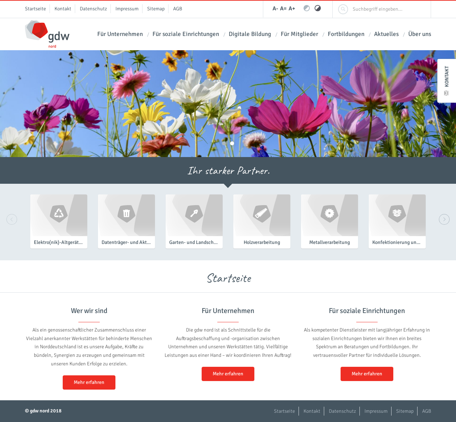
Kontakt (447, 80)
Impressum (127, 9)
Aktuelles (386, 34)
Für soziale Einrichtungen (185, 34)
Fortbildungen (346, 34)
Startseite (35, 9)
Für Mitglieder (299, 34)
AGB (177, 9)
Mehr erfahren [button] (89, 382)
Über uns (419, 34)
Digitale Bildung (250, 34)
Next (444, 219)
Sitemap (156, 9)
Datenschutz (93, 9)
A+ (292, 8)
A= (283, 8)
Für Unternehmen (120, 34)
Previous (11, 219)
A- (275, 8)
